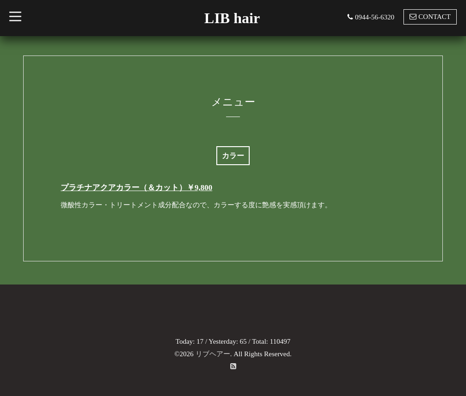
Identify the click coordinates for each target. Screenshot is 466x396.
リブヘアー (212, 354)
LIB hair (232, 18)
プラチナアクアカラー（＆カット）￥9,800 (136, 187)
